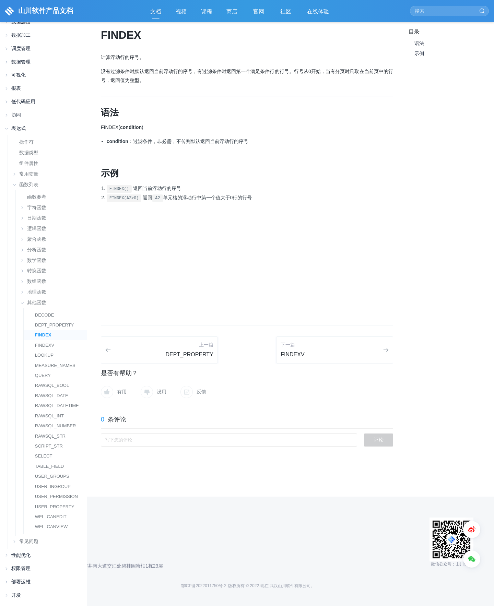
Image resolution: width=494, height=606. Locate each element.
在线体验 (318, 14)
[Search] (449, 11)
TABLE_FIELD (49, 466)
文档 (155, 11)
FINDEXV (44, 345)
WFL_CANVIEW (51, 526)
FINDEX (43, 334)
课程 (206, 11)
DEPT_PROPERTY (54, 325)
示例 (419, 53)
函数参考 (36, 197)
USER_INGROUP (53, 486)
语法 (419, 43)
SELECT (43, 456)
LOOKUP (44, 355)
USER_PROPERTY (54, 506)
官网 (259, 14)
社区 (286, 14)
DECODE (44, 315)
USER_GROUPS (52, 476)
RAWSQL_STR (50, 436)
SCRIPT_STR (49, 446)
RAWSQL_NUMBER (55, 425)
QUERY (43, 375)
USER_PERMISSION (56, 496)
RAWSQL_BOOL (52, 385)
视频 (181, 11)
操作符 (26, 142)
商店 (232, 14)
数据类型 (28, 152)
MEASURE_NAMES (55, 365)
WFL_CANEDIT (51, 516)
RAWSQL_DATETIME (57, 405)
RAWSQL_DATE (51, 395)
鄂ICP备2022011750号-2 (203, 585)
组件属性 (28, 163)
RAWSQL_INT (49, 415)
